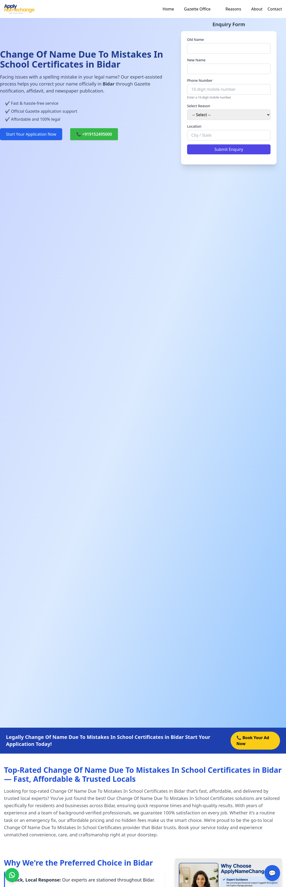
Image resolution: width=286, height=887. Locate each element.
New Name (196, 60)
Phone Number (200, 80)
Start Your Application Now (31, 134)
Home (168, 9)
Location (194, 126)
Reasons (233, 9)
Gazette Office (197, 9)
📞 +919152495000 (94, 134)
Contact (275, 9)
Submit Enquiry (229, 149)
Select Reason (198, 105)
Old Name (195, 39)
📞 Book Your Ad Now (253, 740)
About (257, 9)
